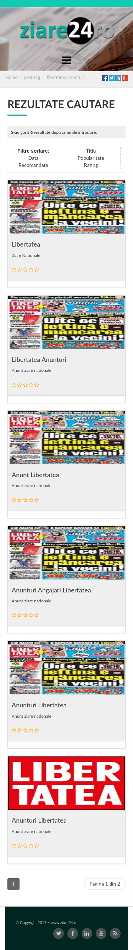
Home (11, 77)
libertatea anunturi (65, 77)
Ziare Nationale (26, 255)
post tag (32, 77)
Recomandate (33, 165)
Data (33, 158)
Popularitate (91, 158)
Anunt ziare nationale (31, 370)
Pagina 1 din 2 (104, 884)
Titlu (91, 151)
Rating (91, 165)
